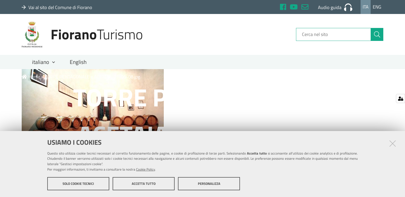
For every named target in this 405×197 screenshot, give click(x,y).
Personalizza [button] (209, 183)
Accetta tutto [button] (143, 183)
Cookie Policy (145, 169)
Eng (377, 6)
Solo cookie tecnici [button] (78, 183)
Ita (366, 6)
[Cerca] (377, 34)
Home (31, 76)
